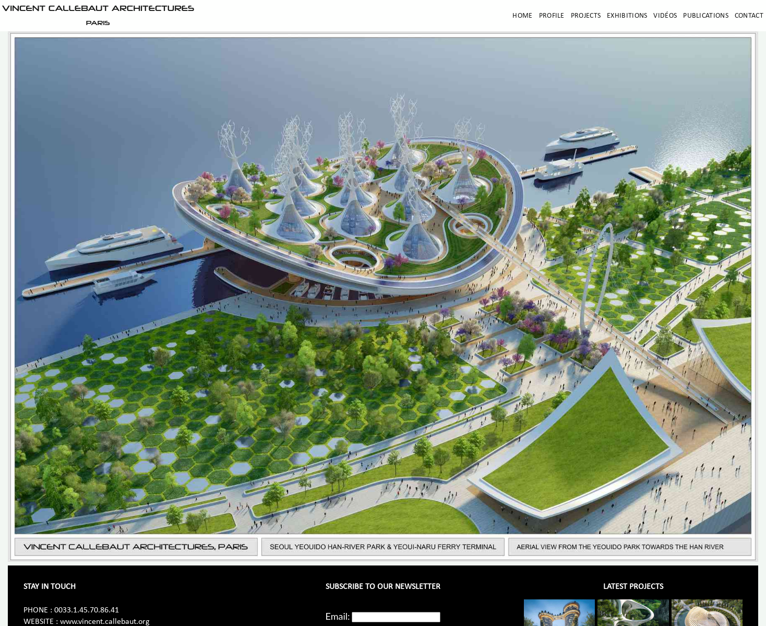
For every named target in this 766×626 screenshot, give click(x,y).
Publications (705, 16)
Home (522, 16)
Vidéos (665, 16)
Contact (749, 16)
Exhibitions (627, 16)
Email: (338, 616)
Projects (586, 16)
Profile (552, 16)
